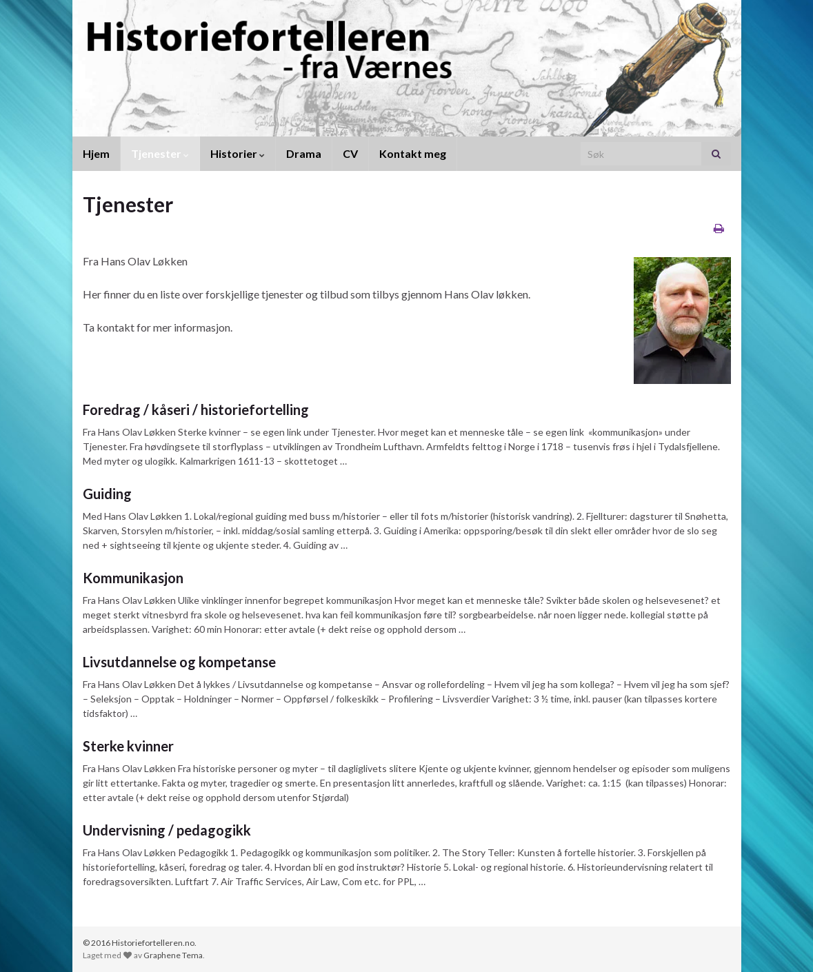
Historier (237, 153)
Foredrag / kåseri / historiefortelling (196, 409)
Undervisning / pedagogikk (167, 830)
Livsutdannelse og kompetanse (179, 662)
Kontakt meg (412, 153)
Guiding (107, 493)
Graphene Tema (173, 955)
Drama (303, 153)
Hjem (96, 153)
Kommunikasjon (133, 577)
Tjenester (160, 153)
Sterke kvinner (128, 746)
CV (350, 153)
